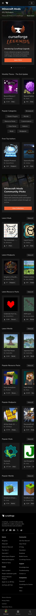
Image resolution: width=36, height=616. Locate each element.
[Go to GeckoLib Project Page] (11, 456)
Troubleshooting (24, 570)
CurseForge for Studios (26, 584)
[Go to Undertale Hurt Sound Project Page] (11, 309)
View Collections (18, 208)
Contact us (22, 573)
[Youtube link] (10, 530)
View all (30, 218)
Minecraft (5, 544)
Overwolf (22, 581)
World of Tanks (6, 562)
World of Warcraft (7, 547)
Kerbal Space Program (8, 556)
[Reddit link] (21, 530)
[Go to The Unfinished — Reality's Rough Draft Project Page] (11, 235)
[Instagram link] (3, 530)
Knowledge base (24, 567)
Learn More (18, 60)
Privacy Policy (6, 600)
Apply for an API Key (8, 582)
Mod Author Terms (7, 607)
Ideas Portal (22, 544)
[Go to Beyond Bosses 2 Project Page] (11, 91)
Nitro (20, 590)
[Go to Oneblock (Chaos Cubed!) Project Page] (11, 493)
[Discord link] (14, 530)
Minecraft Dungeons (8, 559)
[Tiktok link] (7, 530)
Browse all (29, 111)
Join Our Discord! (24, 540)
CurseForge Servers (25, 559)
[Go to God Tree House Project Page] (11, 345)
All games (4, 540)
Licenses (4, 603)
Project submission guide (9, 573)
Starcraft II (5, 553)
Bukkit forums (23, 556)
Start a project (6, 570)
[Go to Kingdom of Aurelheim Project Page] (11, 272)
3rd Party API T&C (7, 585)
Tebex (21, 587)
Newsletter (22, 550)
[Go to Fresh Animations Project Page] (11, 382)
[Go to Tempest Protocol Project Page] (11, 155)
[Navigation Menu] (3, 3)
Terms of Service (6, 597)
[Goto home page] (6, 3)
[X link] (18, 530)
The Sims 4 (5, 550)
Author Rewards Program (7, 577)
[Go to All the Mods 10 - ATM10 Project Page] (11, 419)
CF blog (21, 547)
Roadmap (22, 553)
